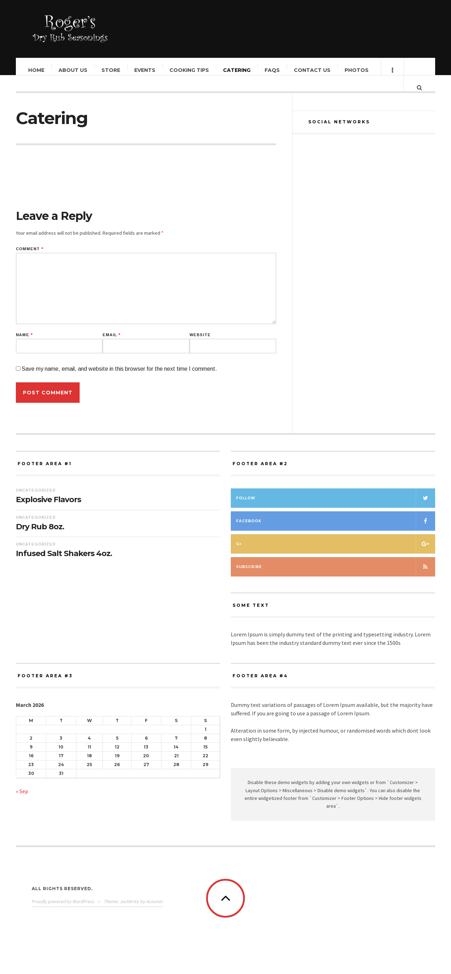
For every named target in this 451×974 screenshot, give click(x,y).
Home (37, 70)
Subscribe (335, 574)
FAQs (272, 70)
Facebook (335, 528)
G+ (335, 551)
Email (112, 342)
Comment (29, 256)
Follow (335, 505)
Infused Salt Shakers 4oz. (64, 560)
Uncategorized (36, 497)
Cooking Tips (189, 70)
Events (145, 70)
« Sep (22, 798)
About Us (73, 70)
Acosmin (154, 908)
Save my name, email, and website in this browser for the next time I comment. (119, 376)
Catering (237, 70)
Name (24, 342)
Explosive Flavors (48, 506)
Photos (357, 70)
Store (111, 70)
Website (200, 342)
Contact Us (312, 70)
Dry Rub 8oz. (40, 533)
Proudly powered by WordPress (63, 908)
